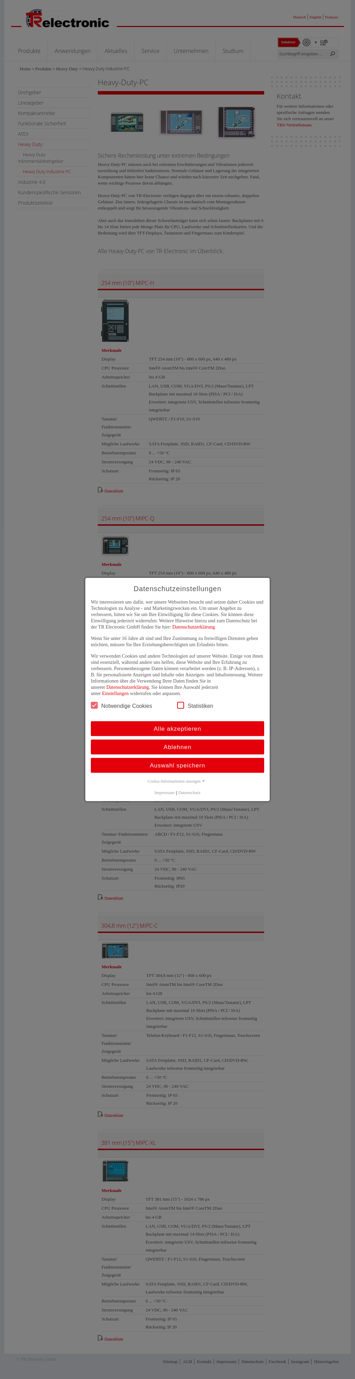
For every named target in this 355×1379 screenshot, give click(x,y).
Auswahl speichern (177, 765)
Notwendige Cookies (121, 705)
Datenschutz (189, 792)
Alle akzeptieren (177, 729)
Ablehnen (177, 747)
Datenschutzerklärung (193, 627)
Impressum (165, 792)
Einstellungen (115, 693)
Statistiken (195, 705)
